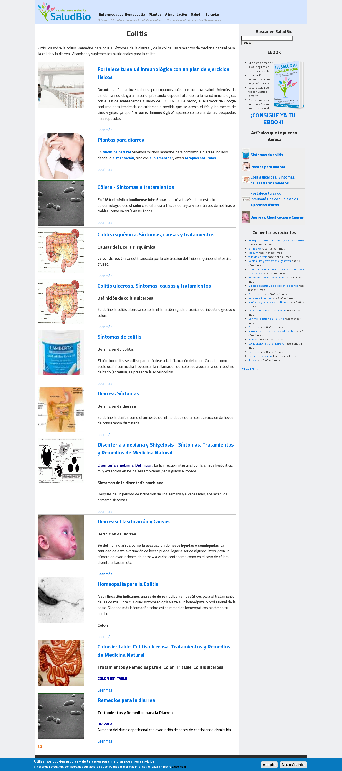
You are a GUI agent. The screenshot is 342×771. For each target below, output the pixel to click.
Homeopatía (135, 17)
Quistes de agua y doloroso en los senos (273, 285)
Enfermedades (111, 17)
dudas (252, 360)
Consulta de (255, 294)
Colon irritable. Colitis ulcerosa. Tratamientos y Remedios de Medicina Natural (164, 650)
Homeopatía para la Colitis (128, 584)
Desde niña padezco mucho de (267, 310)
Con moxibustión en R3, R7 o (266, 319)
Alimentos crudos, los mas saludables (271, 331)
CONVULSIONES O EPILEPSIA (266, 343)
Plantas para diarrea (121, 139)
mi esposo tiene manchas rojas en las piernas (276, 240)
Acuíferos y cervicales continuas (268, 302)
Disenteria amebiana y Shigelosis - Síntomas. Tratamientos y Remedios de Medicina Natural (166, 448)
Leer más (105, 130)
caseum (253, 252)
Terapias (212, 17)
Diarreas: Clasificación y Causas (134, 521)
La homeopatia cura (260, 356)
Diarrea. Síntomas (118, 393)
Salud (195, 17)
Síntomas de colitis (119, 336)
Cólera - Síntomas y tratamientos (136, 187)
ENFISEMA (254, 248)
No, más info (293, 766)
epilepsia (253, 339)
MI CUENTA (249, 368)
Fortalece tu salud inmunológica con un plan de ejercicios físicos (163, 73)
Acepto (269, 766)
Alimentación (176, 17)
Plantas (155, 17)
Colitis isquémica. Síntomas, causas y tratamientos (156, 234)
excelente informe (259, 298)
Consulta (253, 327)
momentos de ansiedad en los (267, 277)
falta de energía (257, 257)
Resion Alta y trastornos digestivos (269, 261)
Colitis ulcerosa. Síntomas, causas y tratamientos (154, 285)
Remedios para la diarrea (126, 700)
